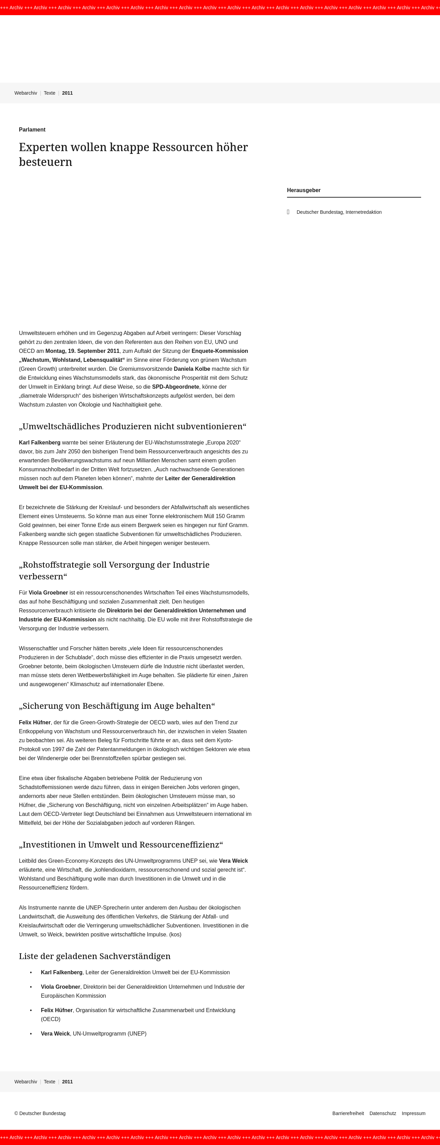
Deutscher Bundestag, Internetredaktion (339, 212)
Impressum (414, 1113)
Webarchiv (25, 93)
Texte (49, 93)
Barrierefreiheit (348, 1113)
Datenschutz (383, 1113)
